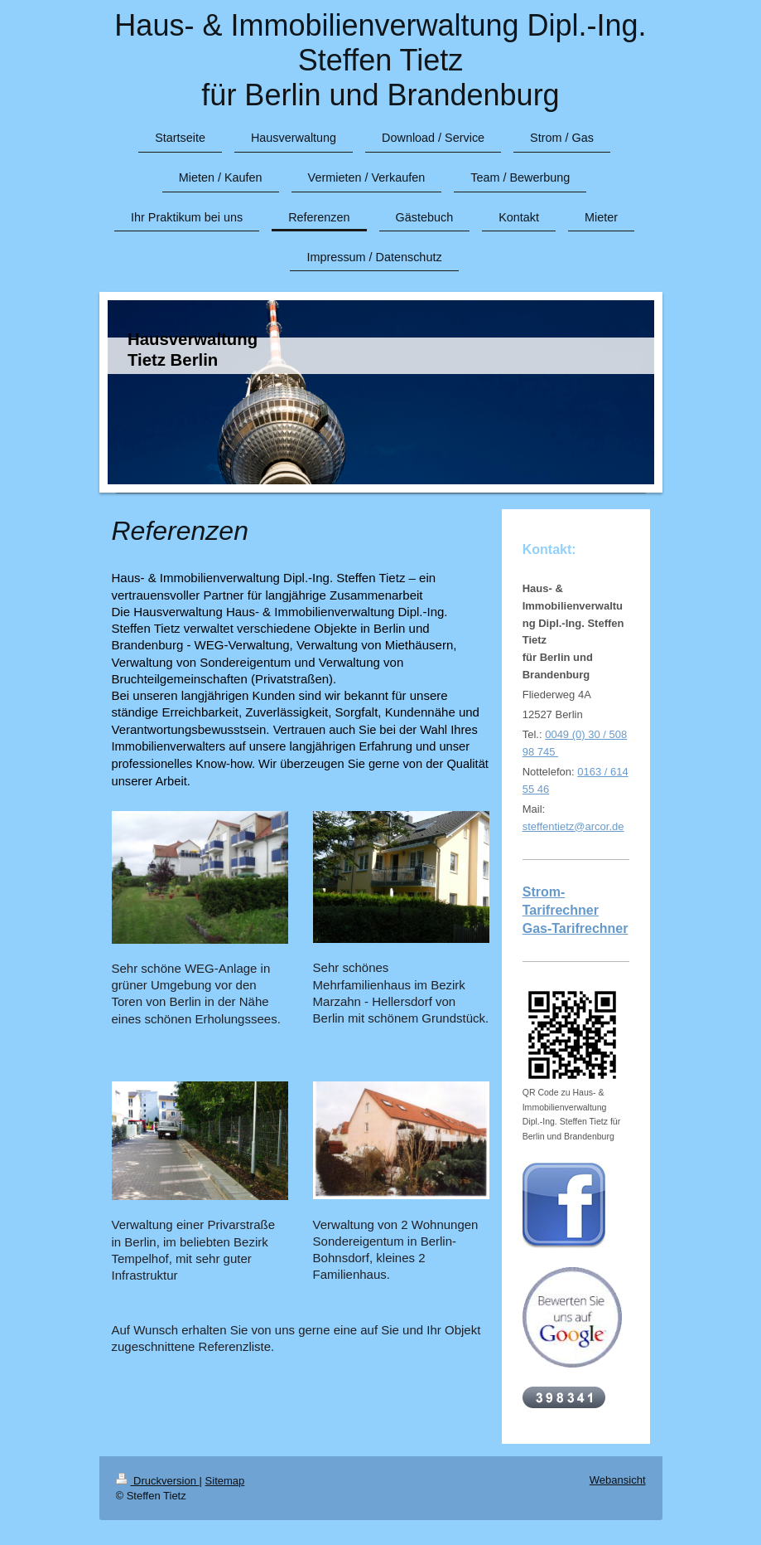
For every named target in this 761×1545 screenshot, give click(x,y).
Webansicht (618, 1480)
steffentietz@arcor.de (573, 826)
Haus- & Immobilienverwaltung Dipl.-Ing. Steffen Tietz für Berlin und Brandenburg (380, 60)
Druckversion (158, 1481)
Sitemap (225, 1481)
